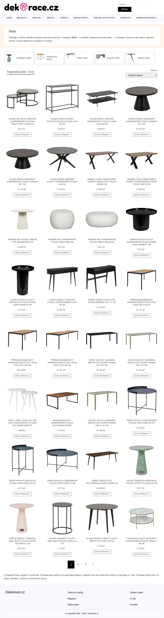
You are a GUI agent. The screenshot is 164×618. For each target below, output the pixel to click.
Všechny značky (75, 592)
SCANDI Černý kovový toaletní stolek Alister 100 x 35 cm (62, 121)
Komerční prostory (146, 18)
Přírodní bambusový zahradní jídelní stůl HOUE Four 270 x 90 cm (62, 362)
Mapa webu (73, 605)
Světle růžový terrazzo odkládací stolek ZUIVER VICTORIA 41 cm (22, 540)
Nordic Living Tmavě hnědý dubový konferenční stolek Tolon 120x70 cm (141, 181)
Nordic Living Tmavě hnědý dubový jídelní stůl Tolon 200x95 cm (101, 181)
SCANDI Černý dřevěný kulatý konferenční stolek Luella (62, 181)
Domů (9, 18)
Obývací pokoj (81, 18)
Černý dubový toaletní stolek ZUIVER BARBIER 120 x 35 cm (62, 302)
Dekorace (21, 18)
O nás (133, 598)
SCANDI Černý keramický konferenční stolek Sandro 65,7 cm (141, 121)
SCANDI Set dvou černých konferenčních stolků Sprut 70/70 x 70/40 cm (22, 121)
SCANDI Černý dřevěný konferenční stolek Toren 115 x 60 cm (102, 121)
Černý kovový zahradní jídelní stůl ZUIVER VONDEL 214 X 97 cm (102, 362)
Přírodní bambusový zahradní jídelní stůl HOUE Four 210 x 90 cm (22, 362)
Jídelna (50, 18)
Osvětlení (125, 18)
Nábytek (37, 18)
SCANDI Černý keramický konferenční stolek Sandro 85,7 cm (22, 181)
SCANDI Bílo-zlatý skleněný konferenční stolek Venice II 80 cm (141, 540)
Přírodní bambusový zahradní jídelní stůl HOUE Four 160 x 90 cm (141, 302)
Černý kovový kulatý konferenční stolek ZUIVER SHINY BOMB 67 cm (141, 241)
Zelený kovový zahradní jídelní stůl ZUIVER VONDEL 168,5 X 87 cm (102, 422)
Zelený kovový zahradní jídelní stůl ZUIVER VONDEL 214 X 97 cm (141, 362)
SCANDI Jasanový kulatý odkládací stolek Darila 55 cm (62, 540)
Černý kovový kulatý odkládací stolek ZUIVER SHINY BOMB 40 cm (22, 302)
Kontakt (133, 605)
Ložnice (64, 18)
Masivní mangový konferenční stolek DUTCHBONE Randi (62, 422)
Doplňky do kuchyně (104, 18)
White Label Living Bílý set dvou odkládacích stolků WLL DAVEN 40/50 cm (22, 422)
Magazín (72, 598)
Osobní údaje (136, 592)
